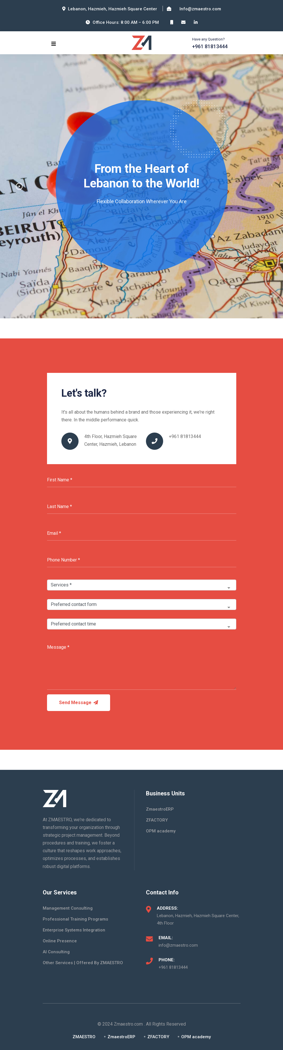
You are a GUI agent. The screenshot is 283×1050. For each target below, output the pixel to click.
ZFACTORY (157, 820)
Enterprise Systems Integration (74, 930)
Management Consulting (68, 908)
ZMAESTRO (84, 1036)
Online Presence (60, 941)
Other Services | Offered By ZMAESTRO (83, 962)
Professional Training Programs (75, 919)
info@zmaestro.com (178, 945)
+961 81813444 (210, 46)
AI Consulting (56, 951)
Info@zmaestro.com (200, 8)
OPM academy (160, 831)
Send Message (78, 702)
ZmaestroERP (160, 809)
